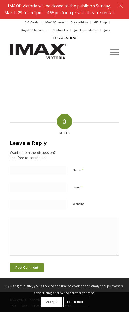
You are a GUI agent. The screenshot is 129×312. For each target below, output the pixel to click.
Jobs (107, 30)
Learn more (76, 302)
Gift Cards (32, 22)
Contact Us (60, 30)
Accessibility (79, 22)
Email (78, 187)
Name (78, 170)
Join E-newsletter (86, 30)
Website (78, 204)
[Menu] (112, 52)
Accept (51, 302)
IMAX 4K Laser (54, 22)
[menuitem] (31, 22)
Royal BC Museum (34, 30)
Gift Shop (100, 22)
